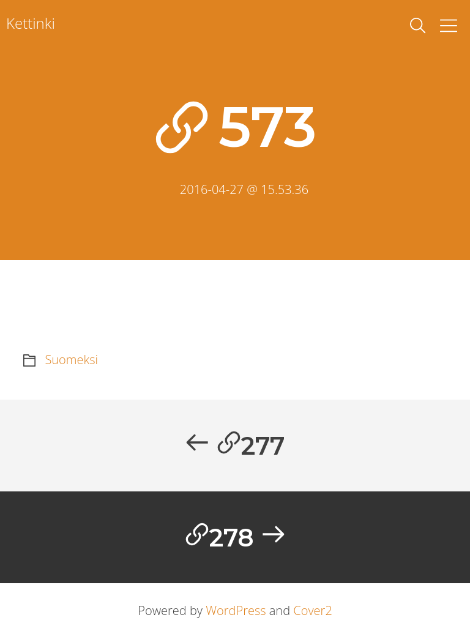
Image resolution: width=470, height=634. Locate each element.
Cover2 (312, 610)
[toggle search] (418, 26)
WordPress (236, 610)
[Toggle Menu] (448, 26)
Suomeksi (71, 359)
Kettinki (30, 23)
